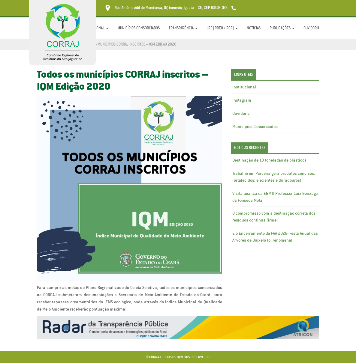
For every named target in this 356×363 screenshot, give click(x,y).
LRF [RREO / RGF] (222, 28)
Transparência (183, 28)
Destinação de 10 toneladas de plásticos (269, 160)
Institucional (244, 87)
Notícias (254, 28)
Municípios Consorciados (138, 28)
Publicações (282, 28)
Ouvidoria (311, 28)
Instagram (241, 100)
